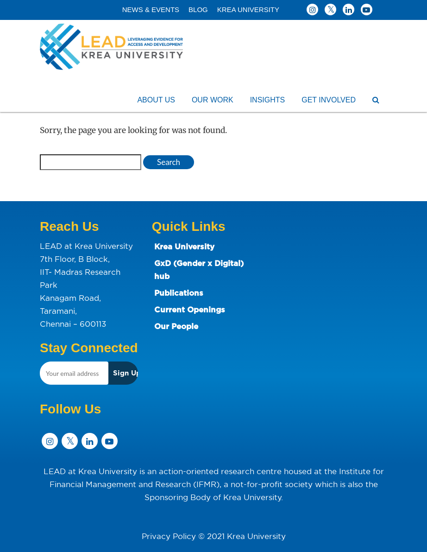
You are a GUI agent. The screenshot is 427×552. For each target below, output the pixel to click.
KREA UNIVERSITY (248, 9)
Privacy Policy (169, 536)
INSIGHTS (267, 100)
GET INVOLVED (328, 100)
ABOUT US (156, 100)
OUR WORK (212, 100)
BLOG (198, 9)
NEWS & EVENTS (150, 9)
